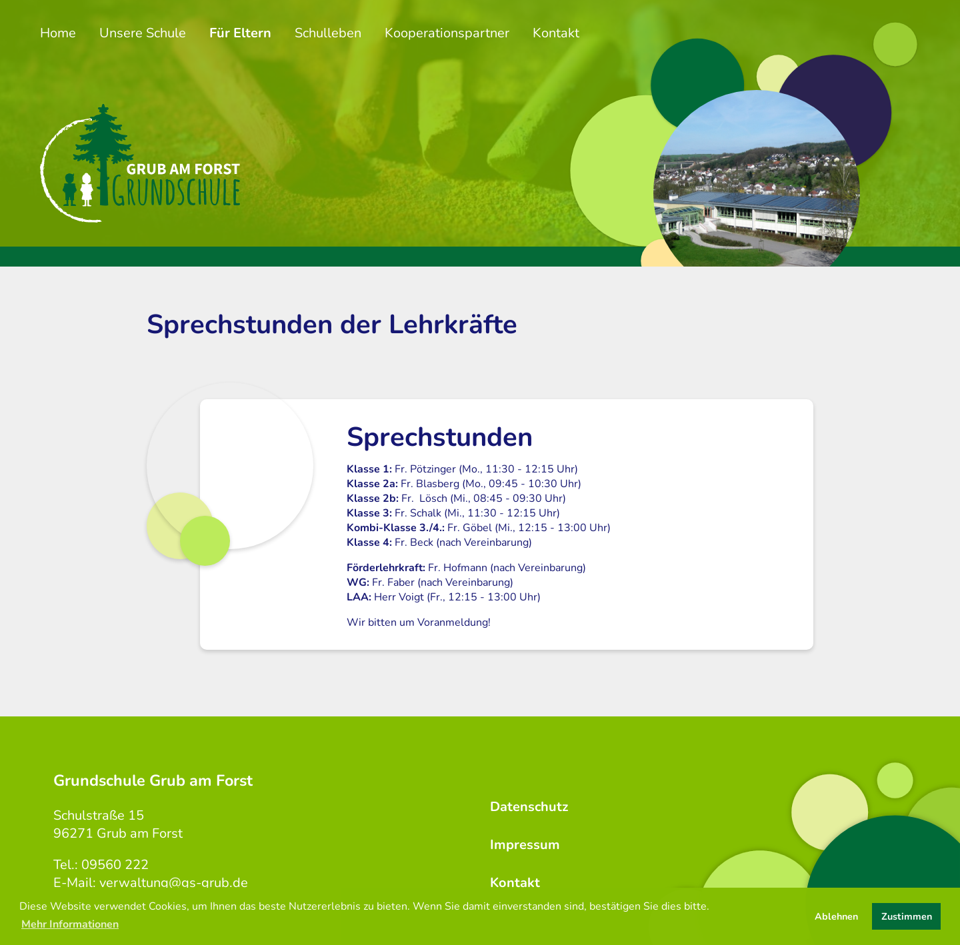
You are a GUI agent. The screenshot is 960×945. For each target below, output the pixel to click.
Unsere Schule (142, 33)
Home (58, 33)
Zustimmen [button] (906, 916)
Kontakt (556, 33)
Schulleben (328, 33)
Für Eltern (240, 33)
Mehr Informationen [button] (70, 924)
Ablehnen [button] (836, 916)
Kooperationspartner (447, 33)
